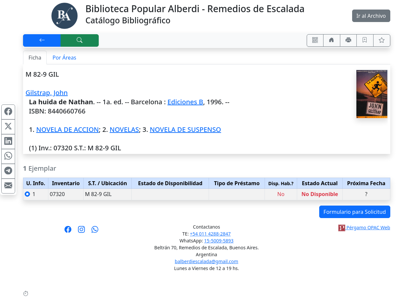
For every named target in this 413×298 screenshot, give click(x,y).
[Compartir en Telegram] (8, 171)
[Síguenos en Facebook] (68, 231)
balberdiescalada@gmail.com (206, 261)
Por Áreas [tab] (64, 57)
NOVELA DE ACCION (67, 129)
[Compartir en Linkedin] (8, 141)
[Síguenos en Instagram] (81, 231)
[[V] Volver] (42, 40)
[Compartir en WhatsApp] (8, 156)
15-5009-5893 (218, 240)
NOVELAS (124, 129)
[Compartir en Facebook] (8, 112)
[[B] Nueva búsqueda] (80, 40)
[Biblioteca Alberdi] (64, 15)
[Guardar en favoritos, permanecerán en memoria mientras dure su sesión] (365, 40)
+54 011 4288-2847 (210, 234)
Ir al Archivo (371, 15)
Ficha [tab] (35, 57)
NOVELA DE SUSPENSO (185, 129)
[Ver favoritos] (381, 40)
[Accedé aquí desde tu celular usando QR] (315, 40)
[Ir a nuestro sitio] (331, 40)
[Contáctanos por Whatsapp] (95, 231)
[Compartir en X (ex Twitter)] (8, 127)
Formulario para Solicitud (354, 211)
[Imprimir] (348, 40)
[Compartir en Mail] (8, 186)
